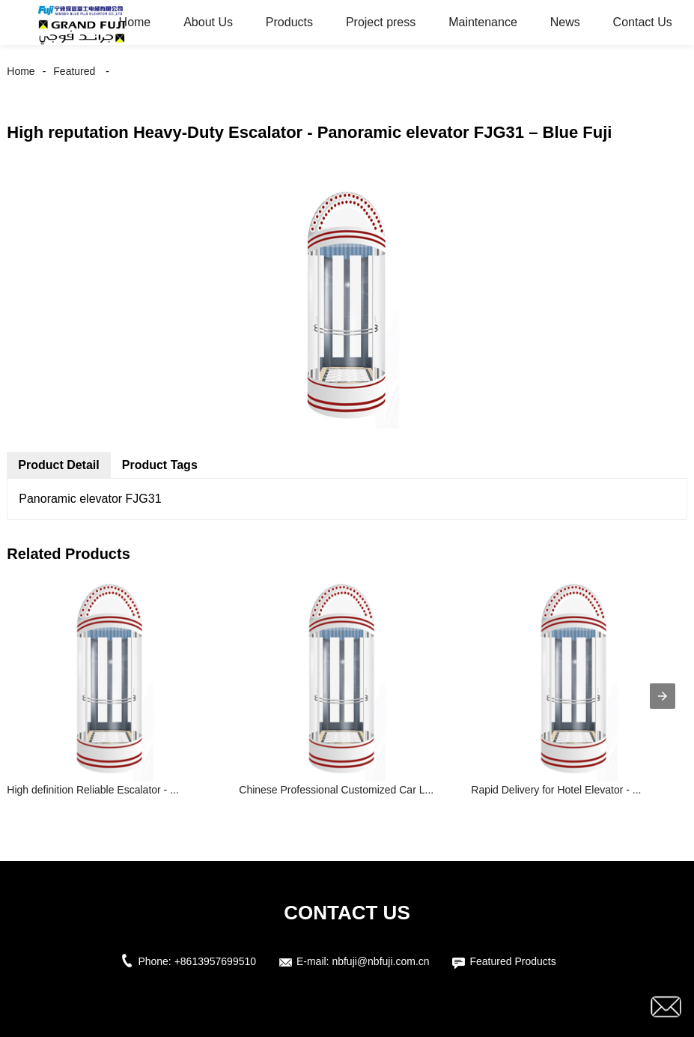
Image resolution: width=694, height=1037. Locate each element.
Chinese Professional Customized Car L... (336, 790)
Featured (74, 71)
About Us (208, 22)
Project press (381, 22)
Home (135, 22)
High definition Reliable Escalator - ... (93, 790)
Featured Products (512, 961)
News (565, 22)
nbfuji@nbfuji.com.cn (380, 961)
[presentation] (662, 696)
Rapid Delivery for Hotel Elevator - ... (556, 790)
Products (289, 22)
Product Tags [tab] (160, 465)
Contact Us (642, 22)
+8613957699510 (215, 961)
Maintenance (482, 22)
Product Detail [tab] (58, 465)
